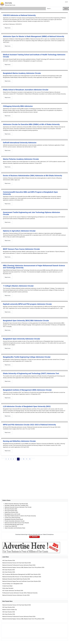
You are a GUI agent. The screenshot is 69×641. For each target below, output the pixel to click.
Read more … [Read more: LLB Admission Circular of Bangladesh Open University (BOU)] (8, 416)
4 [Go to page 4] (8, 459)
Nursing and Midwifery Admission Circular (19, 441)
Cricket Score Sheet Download (12, 517)
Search (66, 8)
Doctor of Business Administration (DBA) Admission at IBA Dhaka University (32, 176)
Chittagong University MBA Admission (18, 106)
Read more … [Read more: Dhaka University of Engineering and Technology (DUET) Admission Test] (8, 381)
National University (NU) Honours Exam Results (17, 522)
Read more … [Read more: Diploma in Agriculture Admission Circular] (8, 240)
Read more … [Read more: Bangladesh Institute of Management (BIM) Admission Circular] (8, 397)
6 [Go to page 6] (13, 459)
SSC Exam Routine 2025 (11, 509)
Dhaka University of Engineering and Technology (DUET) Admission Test (31, 373)
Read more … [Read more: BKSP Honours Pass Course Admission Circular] (8, 257)
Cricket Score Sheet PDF (11, 526)
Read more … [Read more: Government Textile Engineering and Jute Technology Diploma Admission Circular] (8, 222)
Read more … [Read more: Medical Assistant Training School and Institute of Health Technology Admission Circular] (8, 64)
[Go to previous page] (4, 458)
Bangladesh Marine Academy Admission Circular (22, 73)
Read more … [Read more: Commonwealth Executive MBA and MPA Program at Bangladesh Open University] (8, 203)
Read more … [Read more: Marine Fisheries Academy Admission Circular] (8, 167)
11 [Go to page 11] (26, 459)
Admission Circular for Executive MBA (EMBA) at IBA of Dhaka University (31, 124)
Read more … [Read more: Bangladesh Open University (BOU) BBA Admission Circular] (8, 330)
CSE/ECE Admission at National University (19, 15)
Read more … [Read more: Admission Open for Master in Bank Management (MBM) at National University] (8, 46)
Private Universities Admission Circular (15, 521)
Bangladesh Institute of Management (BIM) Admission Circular (27, 390)
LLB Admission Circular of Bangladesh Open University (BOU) (27, 406)
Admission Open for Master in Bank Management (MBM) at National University (33, 36)
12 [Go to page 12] (29, 459)
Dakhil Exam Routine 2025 (11, 512)
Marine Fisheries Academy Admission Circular (21, 159)
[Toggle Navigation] (1, 8)
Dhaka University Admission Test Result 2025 (16, 503)
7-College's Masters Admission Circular (18, 286)
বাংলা (66, 2)
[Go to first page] (2, 458)
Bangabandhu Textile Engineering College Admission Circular (27, 357)
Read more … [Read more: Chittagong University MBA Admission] (8, 115)
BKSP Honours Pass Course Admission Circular (21, 249)
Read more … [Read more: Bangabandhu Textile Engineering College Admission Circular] (8, 365)
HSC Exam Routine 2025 (11, 510)
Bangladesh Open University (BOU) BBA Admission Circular (26, 321)
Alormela (8, 3)
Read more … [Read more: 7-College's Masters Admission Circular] (8, 295)
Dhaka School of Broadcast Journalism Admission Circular (25, 90)
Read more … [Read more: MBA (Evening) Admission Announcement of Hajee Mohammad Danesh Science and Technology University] (8, 277)
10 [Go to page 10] (23, 459)
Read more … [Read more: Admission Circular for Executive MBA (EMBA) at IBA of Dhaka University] (8, 134)
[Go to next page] (32, 458)
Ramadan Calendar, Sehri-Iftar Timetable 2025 (16, 505)
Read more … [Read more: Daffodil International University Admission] (8, 150)
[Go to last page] (34, 458)
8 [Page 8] (18, 459)
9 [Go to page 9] (20, 459)
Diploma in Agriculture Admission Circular (19, 231)
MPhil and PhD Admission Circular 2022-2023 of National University (29, 425)
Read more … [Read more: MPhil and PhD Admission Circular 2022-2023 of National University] (8, 432)
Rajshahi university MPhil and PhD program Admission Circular (27, 304)
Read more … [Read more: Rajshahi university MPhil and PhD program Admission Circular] (8, 312)
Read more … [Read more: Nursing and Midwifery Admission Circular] (8, 450)
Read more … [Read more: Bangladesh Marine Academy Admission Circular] (8, 81)
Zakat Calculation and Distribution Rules (15, 528)
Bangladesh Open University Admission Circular (21, 339)
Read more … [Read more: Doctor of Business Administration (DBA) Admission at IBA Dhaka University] (8, 183)
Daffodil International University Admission (19, 143)
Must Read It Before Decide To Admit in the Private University (20, 516)
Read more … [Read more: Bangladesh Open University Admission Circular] (8, 348)
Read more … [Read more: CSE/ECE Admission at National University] (8, 28)
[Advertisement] (34, 481)
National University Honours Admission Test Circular (18, 507)
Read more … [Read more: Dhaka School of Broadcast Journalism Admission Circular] (8, 97)
